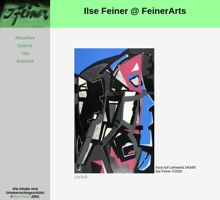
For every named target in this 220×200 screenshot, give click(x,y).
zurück (80, 176)
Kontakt (25, 61)
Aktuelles (25, 38)
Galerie (25, 45)
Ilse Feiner (22, 197)
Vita (25, 53)
